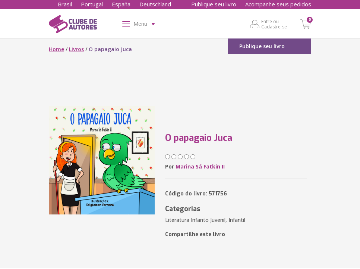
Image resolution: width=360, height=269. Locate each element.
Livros (76, 49)
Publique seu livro (213, 4)
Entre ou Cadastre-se (274, 24)
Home (56, 49)
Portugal (92, 4)
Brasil (65, 4)
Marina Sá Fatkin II (200, 166)
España (121, 4)
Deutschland (155, 4)
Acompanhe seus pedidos (278, 4)
